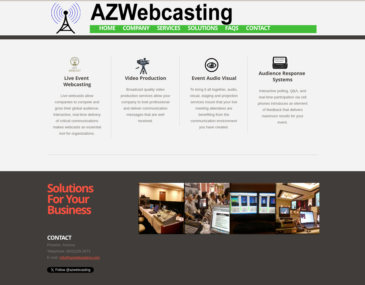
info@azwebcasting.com (80, 257)
